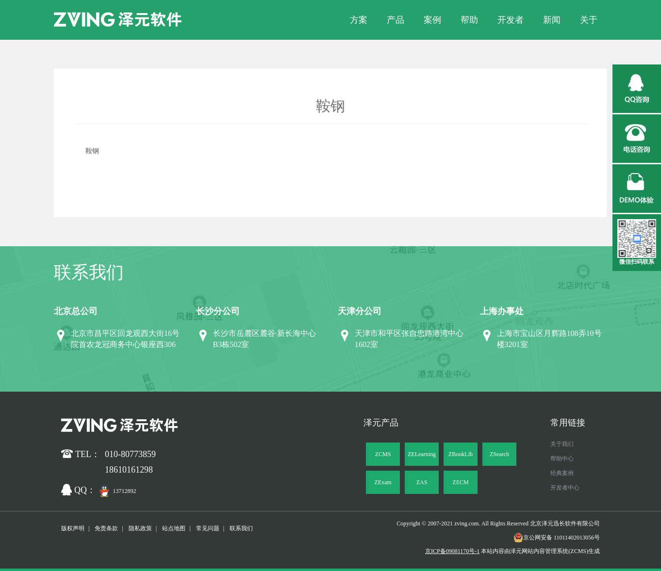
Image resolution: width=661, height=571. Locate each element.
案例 (432, 20)
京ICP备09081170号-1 (452, 551)
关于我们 (562, 444)
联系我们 (241, 528)
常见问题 (207, 528)
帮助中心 (562, 458)
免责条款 (106, 528)
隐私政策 (140, 528)
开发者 (510, 20)
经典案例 (562, 473)
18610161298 (129, 470)
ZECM (460, 482)
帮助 (469, 20)
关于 (588, 20)
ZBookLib (460, 454)
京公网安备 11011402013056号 (556, 537)
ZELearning (422, 454)
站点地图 (173, 528)
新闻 (552, 20)
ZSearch (499, 454)
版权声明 (72, 528)
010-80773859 (130, 454)
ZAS (422, 482)
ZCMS (383, 454)
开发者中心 (564, 487)
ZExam (382, 482)
